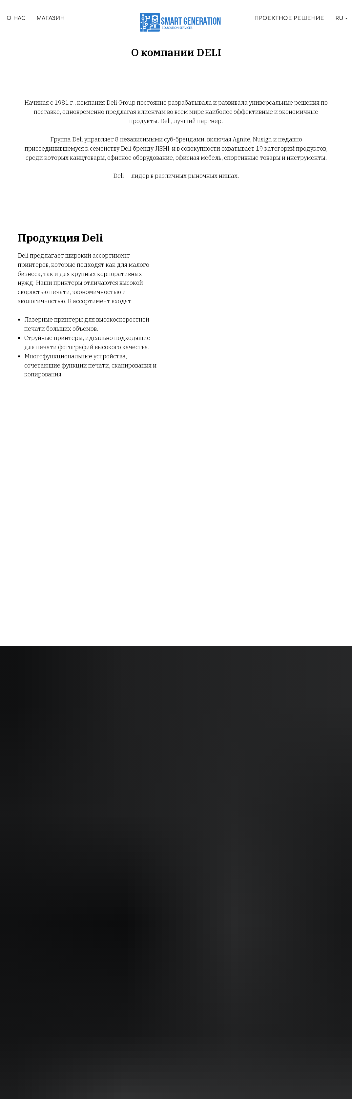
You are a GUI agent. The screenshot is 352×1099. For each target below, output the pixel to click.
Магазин (50, 18)
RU (339, 18)
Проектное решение (289, 18)
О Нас (16, 18)
